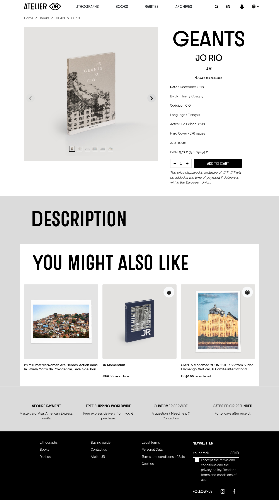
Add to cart (218, 163)
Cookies (148, 464)
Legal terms (151, 443)
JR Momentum (113, 365)
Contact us (171, 418)
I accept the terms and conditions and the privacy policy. (218, 470)
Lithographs (49, 443)
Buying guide (101, 443)
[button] (256, 6)
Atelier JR (98, 457)
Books (44, 18)
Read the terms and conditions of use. (218, 475)
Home (28, 18)
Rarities (45, 457)
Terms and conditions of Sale (163, 457)
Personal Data (152, 450)
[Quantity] (181, 163)
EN (228, 6)
